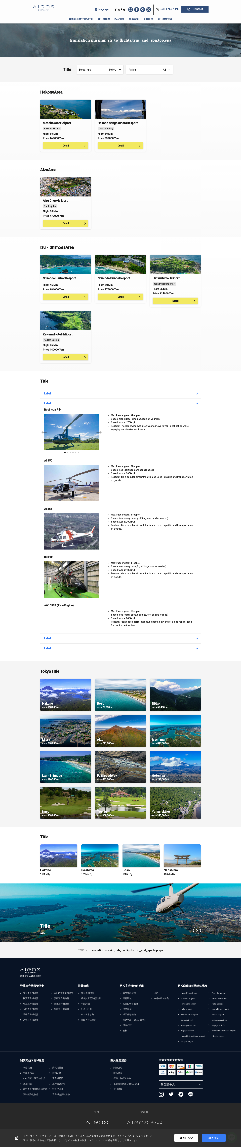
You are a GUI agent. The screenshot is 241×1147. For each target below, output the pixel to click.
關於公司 (117, 1067)
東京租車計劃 (87, 1014)
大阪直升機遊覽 (30, 1009)
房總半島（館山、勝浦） (135, 1020)
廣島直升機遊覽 (61, 998)
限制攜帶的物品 (30, 1094)
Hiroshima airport (188, 1003)
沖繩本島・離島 (161, 998)
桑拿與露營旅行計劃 (91, 998)
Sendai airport (187, 1020)
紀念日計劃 (86, 1009)
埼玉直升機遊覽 (30, 1003)
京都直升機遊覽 (30, 1020)
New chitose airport (189, 1014)
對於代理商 (57, 1089)
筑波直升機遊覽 (61, 1003)
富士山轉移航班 (130, 1003)
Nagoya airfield (187, 1030)
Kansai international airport (193, 1036)
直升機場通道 (165, 19)
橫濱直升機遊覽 (30, 998)
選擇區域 (127, 998)
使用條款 (117, 1089)
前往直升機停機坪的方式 (35, 1089)
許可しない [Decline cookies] (186, 1137)
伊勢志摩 (127, 1009)
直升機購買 (57, 1078)
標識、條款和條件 (122, 1078)
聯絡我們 (27, 1067)
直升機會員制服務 (61, 1094)
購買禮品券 (57, 1067)
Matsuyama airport (189, 1025)
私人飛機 (119, 19)
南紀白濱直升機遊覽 (63, 993)
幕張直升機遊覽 (30, 1014)
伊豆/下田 (127, 1025)
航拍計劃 (56, 1073)
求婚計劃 (85, 1003)
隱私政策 (117, 1073)
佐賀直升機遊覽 (61, 1009)
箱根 (125, 1030)
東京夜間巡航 (87, 993)
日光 (156, 993)
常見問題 (27, 1083)
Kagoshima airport (189, 993)
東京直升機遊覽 (30, 993)
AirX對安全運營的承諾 (34, 1078)
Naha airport (186, 1009)
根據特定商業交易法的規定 (126, 1083)
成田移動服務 (129, 1014)
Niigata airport (187, 1041)
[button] (65, 452)
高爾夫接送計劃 (88, 1020)
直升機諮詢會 (58, 1083)
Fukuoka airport (188, 998)
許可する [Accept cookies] (214, 1137)
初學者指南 (28, 1073)
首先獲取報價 (129, 993)
